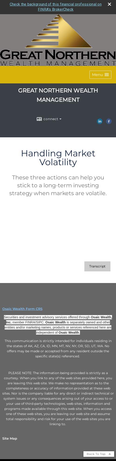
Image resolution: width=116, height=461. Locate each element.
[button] (100, 74)
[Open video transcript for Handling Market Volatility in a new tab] (97, 266)
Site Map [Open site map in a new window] (9, 438)
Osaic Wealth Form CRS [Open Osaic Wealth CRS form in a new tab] (22, 308)
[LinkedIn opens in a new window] (100, 122)
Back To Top (99, 453)
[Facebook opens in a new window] (109, 122)
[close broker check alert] (109, 4)
